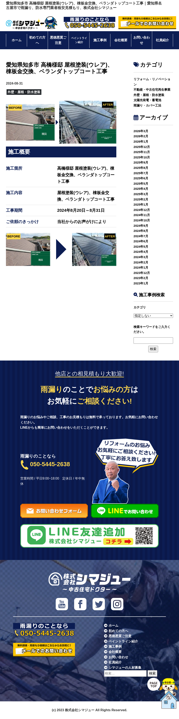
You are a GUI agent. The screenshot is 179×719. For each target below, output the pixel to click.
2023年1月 (141, 283)
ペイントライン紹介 (79, 40)
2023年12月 (142, 273)
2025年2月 (141, 199)
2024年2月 (141, 262)
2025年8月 (141, 167)
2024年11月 (142, 215)
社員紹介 (162, 40)
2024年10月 (142, 220)
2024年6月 (141, 241)
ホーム (17, 40)
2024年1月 (141, 267)
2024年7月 (141, 236)
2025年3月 (141, 194)
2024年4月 (141, 251)
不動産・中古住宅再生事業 (152, 89)
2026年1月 (141, 141)
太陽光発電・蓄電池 (147, 100)
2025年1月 (141, 204)
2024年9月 (141, 225)
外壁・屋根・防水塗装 (149, 95)
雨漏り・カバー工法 (147, 105)
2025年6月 (141, 178)
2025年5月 (141, 183)
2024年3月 (141, 257)
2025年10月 (142, 157)
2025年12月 (142, 147)
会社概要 (120, 40)
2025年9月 (141, 162)
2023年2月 (141, 278)
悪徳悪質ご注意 (58, 40)
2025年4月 (141, 188)
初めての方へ (37, 40)
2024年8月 (141, 230)
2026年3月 (141, 131)
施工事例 (99, 40)
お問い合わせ (141, 40)
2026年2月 (141, 136)
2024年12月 (142, 210)
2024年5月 (141, 246)
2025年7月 (141, 173)
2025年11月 (142, 152)
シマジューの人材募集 (125, 667)
